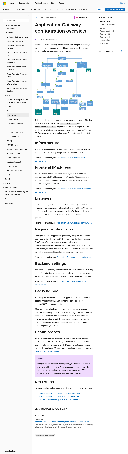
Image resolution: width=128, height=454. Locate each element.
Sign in (122, 3)
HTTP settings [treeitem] (13, 136)
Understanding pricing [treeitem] (14, 170)
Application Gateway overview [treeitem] (17, 37)
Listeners (103, 28)
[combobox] (16, 20)
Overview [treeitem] (12, 115)
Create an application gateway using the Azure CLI (60, 400)
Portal (100, 9)
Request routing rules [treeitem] (16, 132)
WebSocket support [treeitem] (14, 162)
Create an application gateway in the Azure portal (59, 393)
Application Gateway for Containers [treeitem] (15, 47)
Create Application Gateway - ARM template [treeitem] (17, 82)
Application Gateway (48, 17)
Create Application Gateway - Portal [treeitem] (17, 54)
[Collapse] (28, 16)
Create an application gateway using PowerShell (59, 397)
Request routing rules (107, 31)
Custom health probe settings (47, 351)
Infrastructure (105, 22)
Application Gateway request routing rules (74, 257)
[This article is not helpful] (121, 51)
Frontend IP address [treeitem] (15, 124)
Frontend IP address (107, 25)
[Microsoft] (4, 3)
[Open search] (117, 3)
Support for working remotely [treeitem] (17, 149)
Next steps (104, 43)
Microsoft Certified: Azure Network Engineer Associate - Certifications (62, 422)
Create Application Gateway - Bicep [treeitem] (17, 75)
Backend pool (105, 37)
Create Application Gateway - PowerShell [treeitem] (17, 61)
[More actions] (91, 17)
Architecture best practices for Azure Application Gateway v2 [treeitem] (17, 101)
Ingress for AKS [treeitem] (12, 166)
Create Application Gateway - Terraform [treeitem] (17, 89)
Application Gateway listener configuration (74, 223)
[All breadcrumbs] (37, 17)
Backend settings (106, 34)
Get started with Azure (115, 9)
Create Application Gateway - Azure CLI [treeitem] (17, 68)
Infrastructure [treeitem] (13, 119)
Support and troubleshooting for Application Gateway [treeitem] (16, 193)
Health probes (105, 40)
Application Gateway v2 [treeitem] (15, 41)
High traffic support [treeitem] (13, 153)
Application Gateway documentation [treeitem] (12, 27)
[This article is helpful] (118, 51)
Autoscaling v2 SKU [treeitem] (14, 158)
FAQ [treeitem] (8, 175)
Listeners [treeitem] (11, 128)
